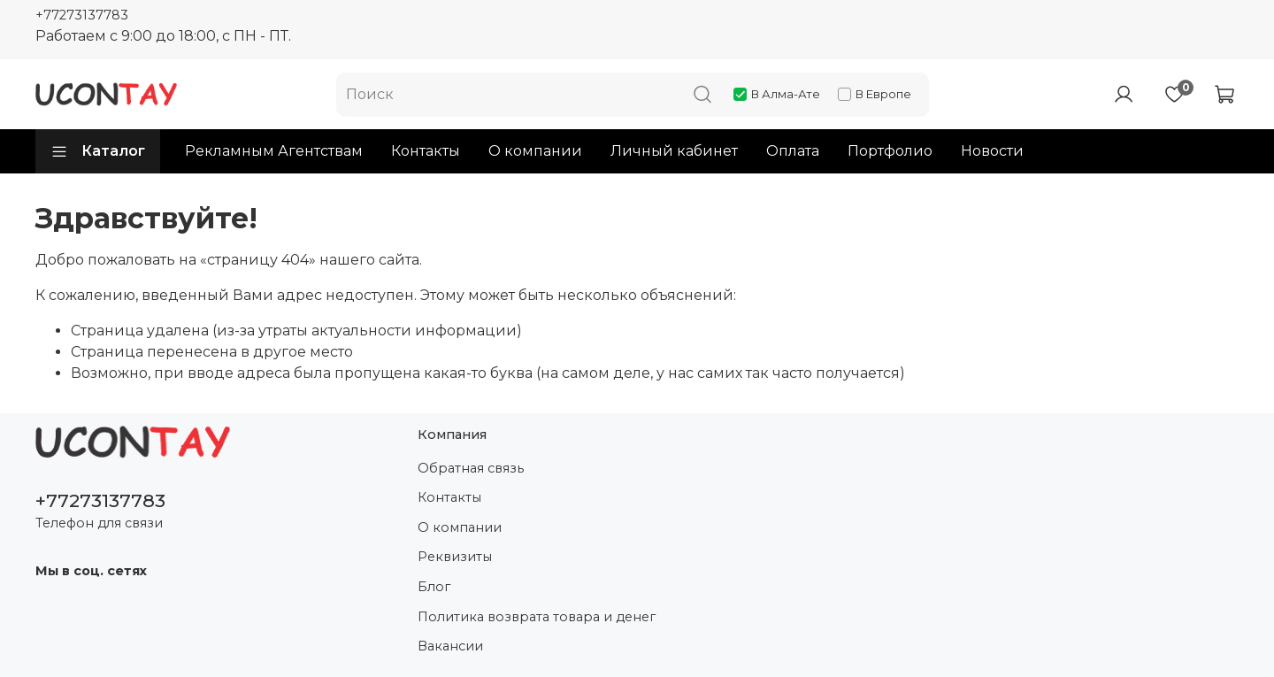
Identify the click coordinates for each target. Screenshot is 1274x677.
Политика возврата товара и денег (537, 617)
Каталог (97, 151)
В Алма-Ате (776, 94)
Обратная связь (471, 468)
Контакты (425, 150)
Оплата (792, 150)
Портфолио (890, 150)
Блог (434, 587)
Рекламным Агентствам (274, 150)
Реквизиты (455, 557)
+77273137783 (81, 15)
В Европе (874, 94)
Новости (992, 150)
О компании (535, 150)
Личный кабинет (674, 150)
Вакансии (450, 646)
